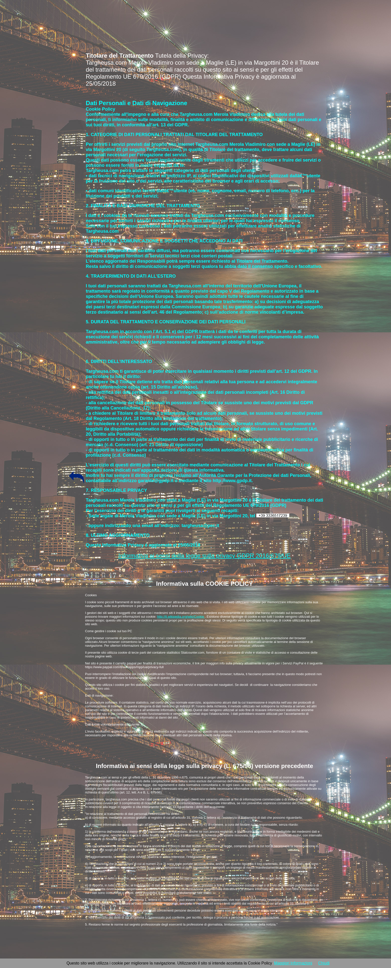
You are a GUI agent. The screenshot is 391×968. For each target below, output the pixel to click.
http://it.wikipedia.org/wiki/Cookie (181, 616)
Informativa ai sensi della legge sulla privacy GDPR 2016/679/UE (204, 555)
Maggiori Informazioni (293, 963)
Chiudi (323, 963)
